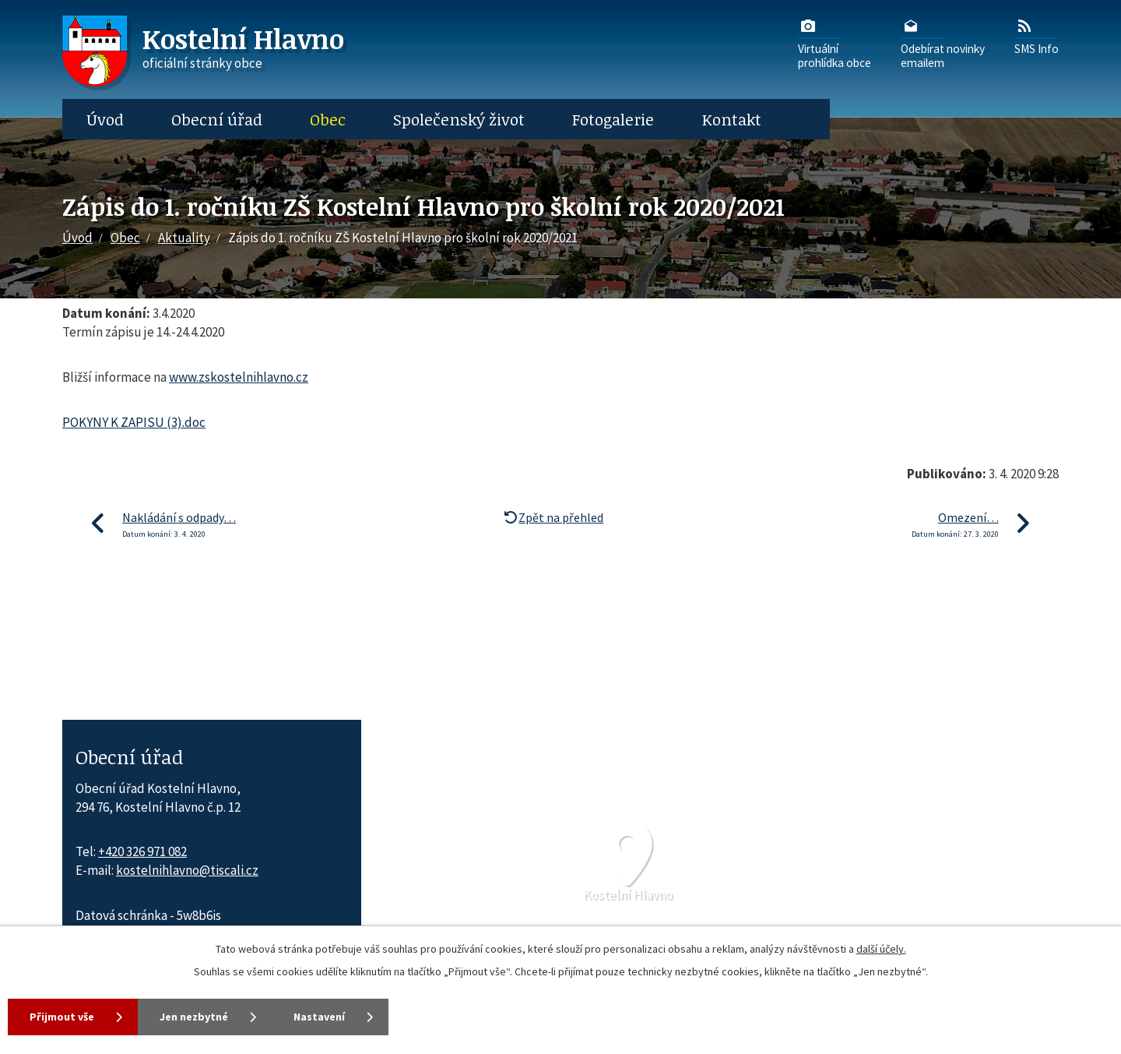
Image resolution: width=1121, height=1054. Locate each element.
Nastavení (319, 1017)
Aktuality (184, 237)
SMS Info (1036, 36)
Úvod (105, 119)
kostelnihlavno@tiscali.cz (187, 870)
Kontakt (731, 119)
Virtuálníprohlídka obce (834, 43)
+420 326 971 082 (142, 851)
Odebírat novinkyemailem (943, 43)
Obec (328, 119)
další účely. (881, 949)
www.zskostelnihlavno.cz (238, 377)
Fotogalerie (613, 119)
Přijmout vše (62, 1017)
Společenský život (459, 119)
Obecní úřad (216, 119)
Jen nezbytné (194, 1017)
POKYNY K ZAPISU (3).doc (134, 422)
